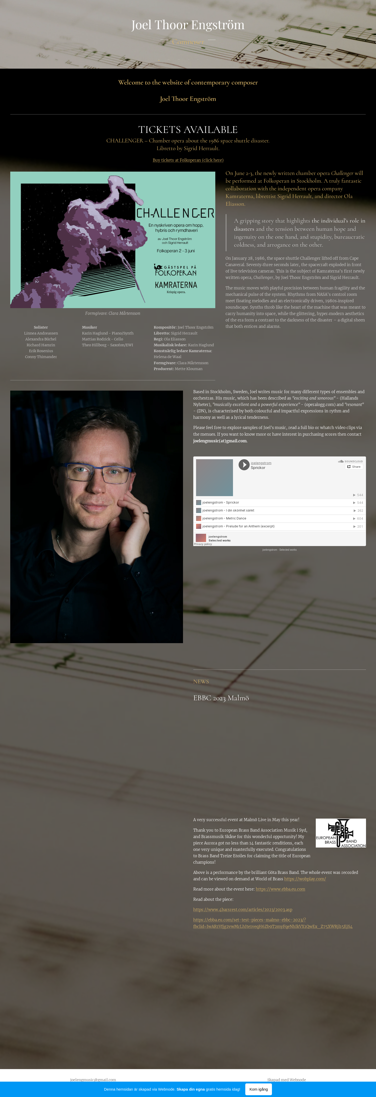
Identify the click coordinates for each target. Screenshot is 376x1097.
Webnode (298, 1080)
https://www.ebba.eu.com (280, 889)
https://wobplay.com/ (305, 878)
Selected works (288, 549)
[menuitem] (166, 59)
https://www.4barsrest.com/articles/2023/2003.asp (242, 909)
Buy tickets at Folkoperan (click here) (188, 160)
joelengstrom (269, 549)
